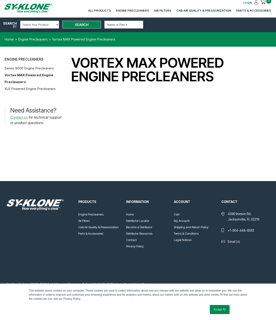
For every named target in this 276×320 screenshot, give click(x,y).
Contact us (19, 117)
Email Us (234, 241)
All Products (99, 10)
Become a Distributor (139, 227)
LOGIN (247, 3)
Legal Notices (183, 240)
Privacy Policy (135, 246)
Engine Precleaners (132, 10)
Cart (177, 214)
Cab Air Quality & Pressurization (203, 10)
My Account (182, 221)
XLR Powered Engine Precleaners (30, 89)
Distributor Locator (137, 221)
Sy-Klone (33, 8)
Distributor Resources (139, 233)
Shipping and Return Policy (191, 227)
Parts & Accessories (253, 10)
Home (130, 214)
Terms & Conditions (186, 233)
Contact (131, 240)
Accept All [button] (220, 309)
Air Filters (162, 10)
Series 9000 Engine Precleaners (29, 68)
